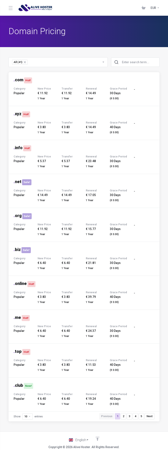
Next (149, 416)
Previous (106, 416)
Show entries (28, 416)
